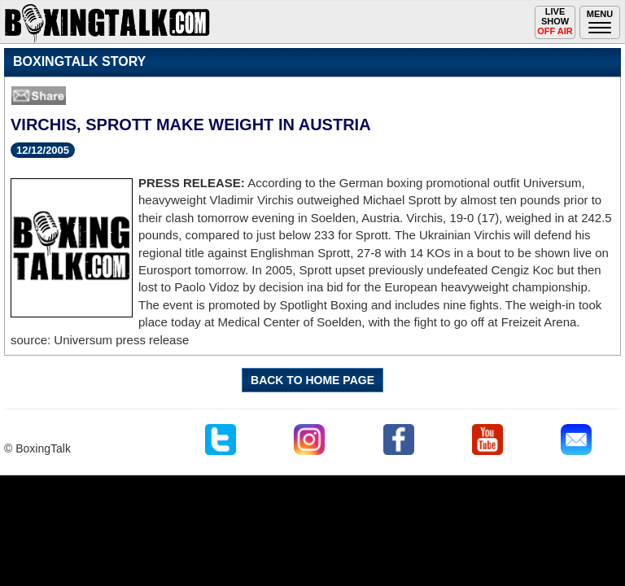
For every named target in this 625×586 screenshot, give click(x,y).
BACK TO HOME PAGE (312, 380)
